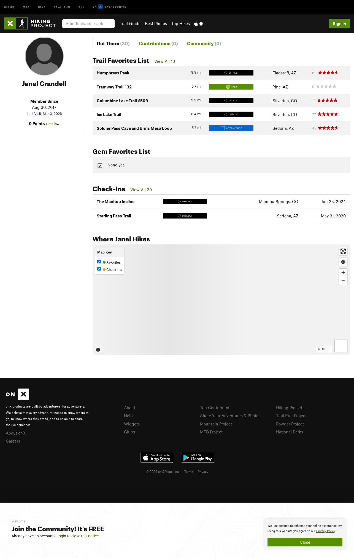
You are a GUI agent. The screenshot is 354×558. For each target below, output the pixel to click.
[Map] (221, 299)
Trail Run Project (291, 415)
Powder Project (290, 423)
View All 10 (164, 61)
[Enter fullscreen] (343, 251)
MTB (26, 7)
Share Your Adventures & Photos (230, 415)
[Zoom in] (343, 273)
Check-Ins (109, 269)
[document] (304, 534)
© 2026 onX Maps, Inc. (163, 471)
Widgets (132, 423)
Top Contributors (215, 407)
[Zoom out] (343, 281)
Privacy (203, 471)
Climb (9, 7)
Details (53, 124)
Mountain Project (216, 423)
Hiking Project (289, 407)
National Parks (289, 431)
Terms (188, 471)
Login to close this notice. (78, 536)
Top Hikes (180, 23)
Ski (81, 7)
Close (305, 542)
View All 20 (141, 189)
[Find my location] (343, 262)
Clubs (129, 431)
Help (128, 415)
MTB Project (211, 431)
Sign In (339, 23)
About (129, 407)
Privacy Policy (325, 531)
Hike (42, 7)
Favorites (109, 262)
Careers (13, 440)
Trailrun (62, 7)
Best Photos (156, 23)
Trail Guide (130, 23)
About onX (16, 432)
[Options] (341, 345)
